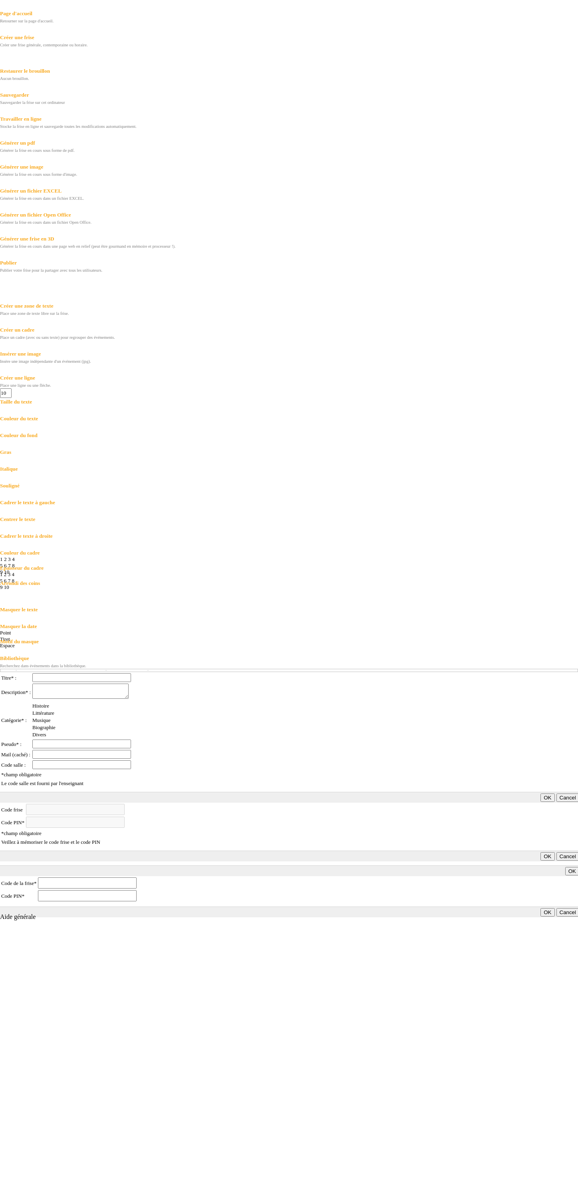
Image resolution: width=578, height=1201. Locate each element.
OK (547, 798)
